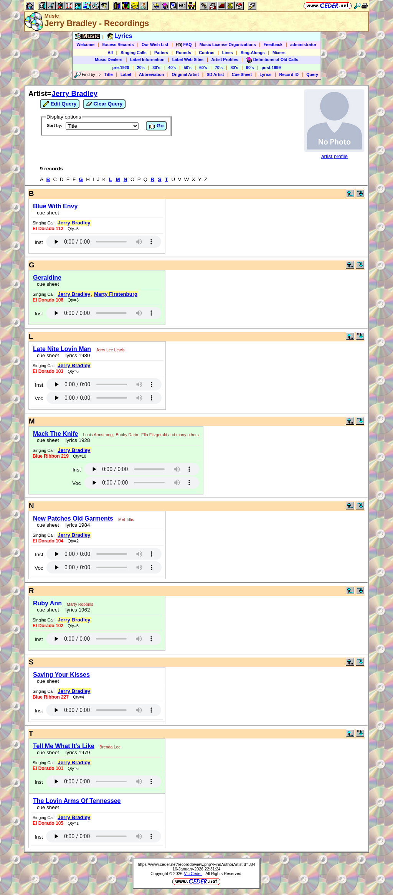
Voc (39, 398)
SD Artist (215, 74)
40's (172, 67)
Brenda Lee (110, 747)
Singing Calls (134, 52)
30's (156, 67)
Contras (206, 52)
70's (219, 67)
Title (108, 74)
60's (203, 67)
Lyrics (265, 74)
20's (141, 67)
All (110, 52)
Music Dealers (108, 59)
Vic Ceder (193, 873)
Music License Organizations (228, 44)
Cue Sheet (242, 74)
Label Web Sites (188, 59)
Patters (161, 52)
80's (234, 67)
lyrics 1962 (76, 610)
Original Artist (185, 74)
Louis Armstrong (97, 434)
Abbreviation (151, 74)
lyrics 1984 (76, 525)
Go (156, 126)
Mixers (279, 52)
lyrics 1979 (76, 752)
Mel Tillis (126, 519)
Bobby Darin (127, 434)
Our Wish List (155, 44)
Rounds (183, 52)
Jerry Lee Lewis (110, 350)
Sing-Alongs (253, 52)
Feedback (273, 44)
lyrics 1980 (76, 355)
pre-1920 (120, 67)
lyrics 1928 (76, 440)
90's (250, 67)
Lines (227, 52)
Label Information (147, 59)
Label (126, 74)
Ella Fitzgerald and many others (170, 434)
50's (188, 67)
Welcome (86, 44)
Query (312, 74)
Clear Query (104, 104)
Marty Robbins (80, 604)
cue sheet (48, 213)
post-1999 (271, 67)
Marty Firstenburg (115, 294)
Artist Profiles (224, 59)
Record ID (289, 74)
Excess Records (118, 44)
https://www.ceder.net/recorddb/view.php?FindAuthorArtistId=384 (196, 864)
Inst (39, 242)
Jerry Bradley (74, 93)
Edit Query (59, 104)
